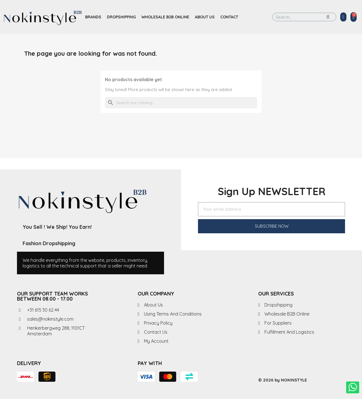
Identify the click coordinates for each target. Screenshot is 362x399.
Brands (93, 17)
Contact (229, 17)
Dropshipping (121, 17)
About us (205, 17)
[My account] (343, 16)
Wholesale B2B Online (165, 17)
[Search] (181, 102)
